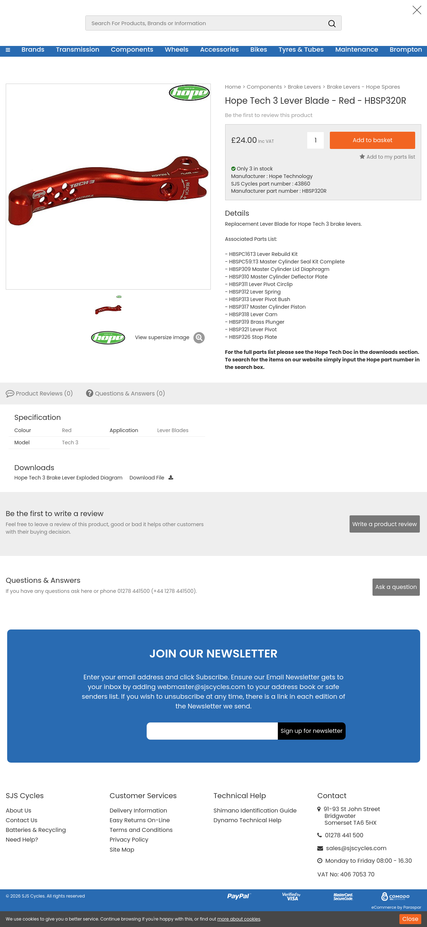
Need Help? (22, 839)
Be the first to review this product (269, 115)
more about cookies (238, 919)
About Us (18, 810)
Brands (33, 49)
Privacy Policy (129, 839)
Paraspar (412, 907)
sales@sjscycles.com (356, 848)
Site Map (122, 850)
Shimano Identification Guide (255, 810)
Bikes (258, 49)
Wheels (177, 49)
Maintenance (356, 49)
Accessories (219, 49)
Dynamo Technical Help (248, 820)
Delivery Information (138, 810)
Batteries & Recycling (36, 830)
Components (132, 49)
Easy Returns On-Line (140, 820)
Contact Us (21, 820)
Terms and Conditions (141, 830)
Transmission (77, 49)
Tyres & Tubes (301, 49)
